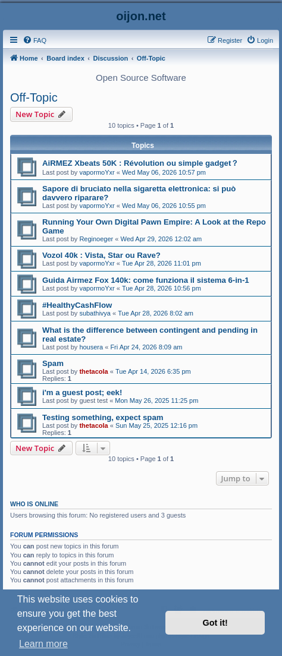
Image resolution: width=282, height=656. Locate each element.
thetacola (93, 371)
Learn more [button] (43, 644)
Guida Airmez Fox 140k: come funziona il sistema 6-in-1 (145, 280)
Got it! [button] (215, 622)
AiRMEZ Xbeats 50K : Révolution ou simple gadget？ (140, 163)
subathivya (95, 313)
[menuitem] (34, 40)
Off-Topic (34, 97)
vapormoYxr (96, 172)
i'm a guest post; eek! (82, 392)
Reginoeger (96, 238)
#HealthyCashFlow (77, 305)
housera (91, 347)
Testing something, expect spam (102, 417)
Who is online (34, 503)
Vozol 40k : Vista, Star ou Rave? (101, 255)
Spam (53, 363)
